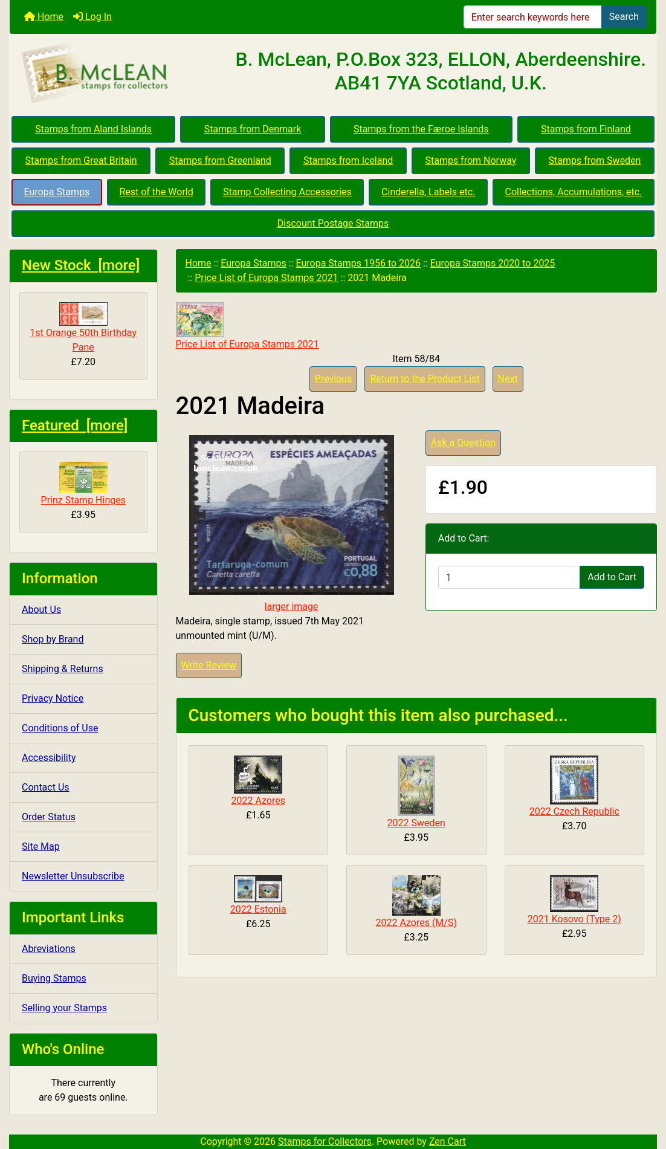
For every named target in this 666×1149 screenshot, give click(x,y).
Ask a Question (463, 442)
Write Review (208, 665)
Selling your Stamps (64, 1008)
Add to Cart (611, 577)
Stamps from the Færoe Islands (421, 129)
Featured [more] (75, 425)
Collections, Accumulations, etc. (573, 192)
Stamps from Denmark (253, 129)
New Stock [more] (81, 265)
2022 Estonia (258, 909)
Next (508, 378)
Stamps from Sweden (594, 160)
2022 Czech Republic (574, 811)
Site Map (41, 846)
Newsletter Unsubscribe (73, 876)
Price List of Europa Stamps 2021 (266, 277)
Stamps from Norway (470, 160)
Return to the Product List (424, 378)
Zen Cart (447, 1141)
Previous (333, 378)
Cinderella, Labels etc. (428, 192)
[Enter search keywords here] (533, 16)
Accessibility (49, 757)
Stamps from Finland (586, 129)
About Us (41, 609)
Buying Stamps (54, 978)
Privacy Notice (52, 698)
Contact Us (46, 787)
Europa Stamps (57, 192)
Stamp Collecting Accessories (287, 192)
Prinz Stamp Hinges (83, 484)
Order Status (49, 817)
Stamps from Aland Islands (93, 129)
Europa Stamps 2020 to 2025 (492, 263)
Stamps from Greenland (220, 160)
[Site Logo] (117, 74)
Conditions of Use (60, 728)
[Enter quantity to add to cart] (509, 577)
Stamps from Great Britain (81, 160)
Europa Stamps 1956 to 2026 (358, 263)
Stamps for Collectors (325, 1141)
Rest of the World (156, 192)
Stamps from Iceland (348, 160)
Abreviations (49, 948)
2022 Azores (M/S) (416, 922)
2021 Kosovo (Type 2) (574, 919)
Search (624, 16)
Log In (92, 16)
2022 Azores (258, 800)
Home (43, 16)
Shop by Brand (52, 639)
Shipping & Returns (62, 669)
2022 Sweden (416, 823)
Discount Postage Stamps (333, 223)
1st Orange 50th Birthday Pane (83, 327)
